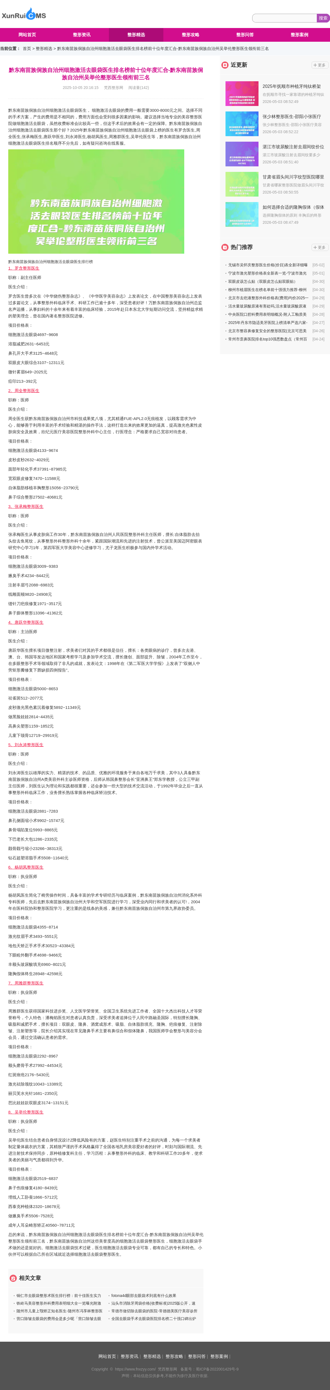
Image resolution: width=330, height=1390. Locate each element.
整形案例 (299, 34)
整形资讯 (81, 34)
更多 (322, 65)
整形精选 (136, 34)
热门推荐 (242, 247)
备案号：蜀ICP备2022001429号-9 (209, 1369)
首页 (27, 48)
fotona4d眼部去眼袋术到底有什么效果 (144, 1295)
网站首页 (27, 34)
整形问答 (245, 34)
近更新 (239, 65)
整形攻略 (190, 34)
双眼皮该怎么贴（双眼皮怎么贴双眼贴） (263, 281)
